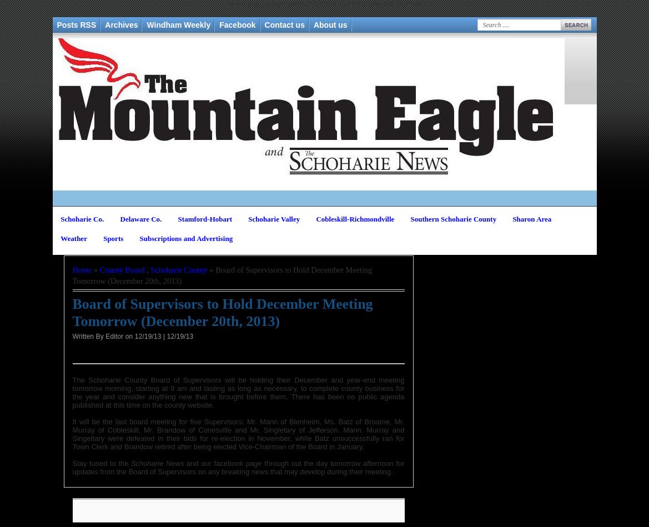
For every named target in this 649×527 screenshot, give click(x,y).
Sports (113, 238)
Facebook (237, 25)
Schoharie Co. (82, 219)
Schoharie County (179, 269)
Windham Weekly (178, 25)
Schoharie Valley (274, 219)
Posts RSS (77, 25)
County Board (122, 269)
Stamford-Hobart (205, 219)
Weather (74, 238)
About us (331, 25)
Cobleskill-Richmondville (355, 219)
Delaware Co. (141, 219)
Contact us (285, 25)
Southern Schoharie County (454, 219)
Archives (121, 25)
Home (82, 269)
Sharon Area (531, 219)
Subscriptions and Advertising (186, 238)
